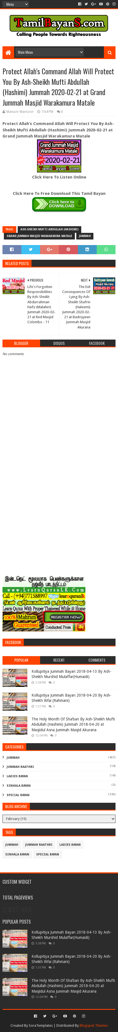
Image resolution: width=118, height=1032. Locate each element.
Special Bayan (18, 795)
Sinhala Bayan (19, 786)
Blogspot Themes (94, 1025)
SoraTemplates (41, 1025)
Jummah (85, 236)
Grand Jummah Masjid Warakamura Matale (39, 236)
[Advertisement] (59, 509)
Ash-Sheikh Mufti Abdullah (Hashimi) (49, 229)
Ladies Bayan (17, 776)
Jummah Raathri (20, 767)
